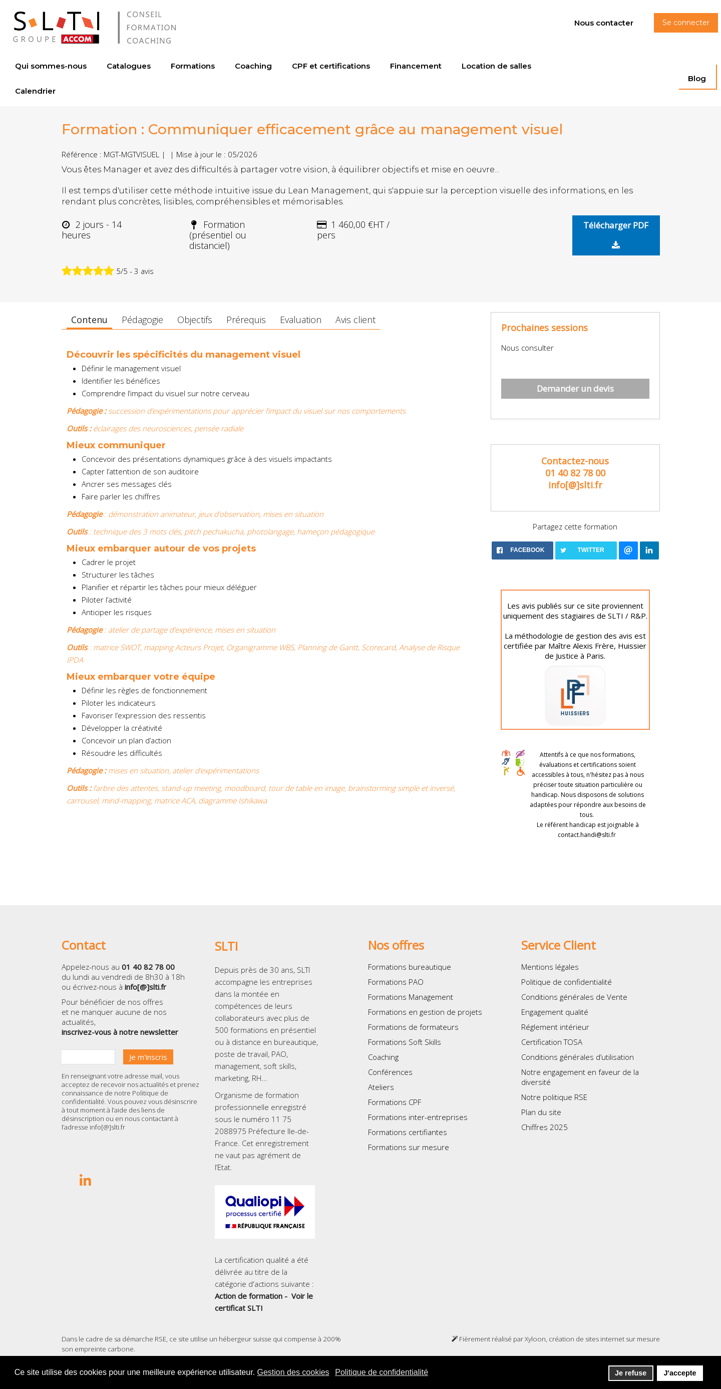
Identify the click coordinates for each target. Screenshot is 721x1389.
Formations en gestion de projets (425, 1012)
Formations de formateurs (413, 1027)
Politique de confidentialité (566, 982)
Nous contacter (603, 23)
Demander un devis (575, 388)
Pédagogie (142, 320)
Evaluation (300, 320)
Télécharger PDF (615, 234)
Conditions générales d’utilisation (577, 1057)
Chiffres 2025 (544, 1127)
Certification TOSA (551, 1042)
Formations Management (410, 997)
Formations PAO (396, 982)
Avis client (355, 320)
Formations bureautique (409, 967)
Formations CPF (394, 1102)
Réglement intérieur (555, 1027)
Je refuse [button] (630, 1373)
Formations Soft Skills (404, 1042)
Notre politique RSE (554, 1097)
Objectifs (194, 320)
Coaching (383, 1057)
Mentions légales (550, 967)
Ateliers (381, 1087)
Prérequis (246, 320)
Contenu (89, 320)
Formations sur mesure (408, 1147)
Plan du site (541, 1112)
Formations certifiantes (407, 1132)
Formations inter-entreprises (418, 1117)
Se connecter (685, 22)
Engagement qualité (554, 1012)
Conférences (390, 1072)
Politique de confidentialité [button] (381, 1372)
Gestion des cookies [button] (293, 1372)
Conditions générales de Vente (574, 997)
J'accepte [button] (679, 1373)
